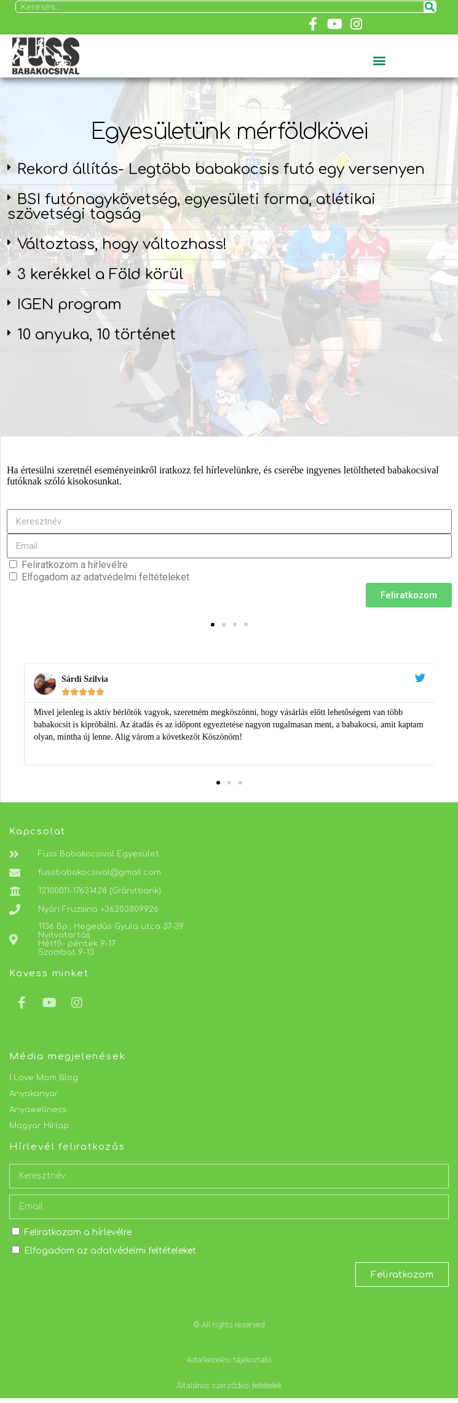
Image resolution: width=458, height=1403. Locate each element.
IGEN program (69, 304)
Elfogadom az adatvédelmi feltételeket (105, 577)
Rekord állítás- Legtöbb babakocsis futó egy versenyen (221, 169)
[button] (379, 60)
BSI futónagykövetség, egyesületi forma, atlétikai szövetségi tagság (191, 207)
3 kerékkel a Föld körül (100, 274)
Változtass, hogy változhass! (122, 244)
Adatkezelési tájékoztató (229, 1359)
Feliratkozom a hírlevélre (75, 565)
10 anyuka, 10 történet (96, 334)
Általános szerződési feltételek (229, 1385)
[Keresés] (430, 6)
